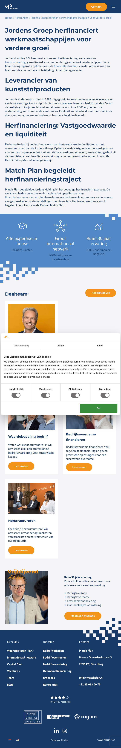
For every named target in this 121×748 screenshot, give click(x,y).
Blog (10, 684)
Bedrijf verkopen (53, 650)
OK (99, 408)
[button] (113, 6)
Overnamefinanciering (57, 671)
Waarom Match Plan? (20, 650)
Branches (49, 677)
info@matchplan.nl (91, 677)
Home (8, 18)
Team (10, 677)
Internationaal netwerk (21, 657)
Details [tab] (60, 345)
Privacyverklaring (59, 740)
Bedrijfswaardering (55, 664)
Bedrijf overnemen (54, 657)
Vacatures (13, 671)
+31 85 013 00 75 (90, 684)
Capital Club (14, 664)
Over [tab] (100, 345)
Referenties (21, 18)
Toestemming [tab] (21, 345)
